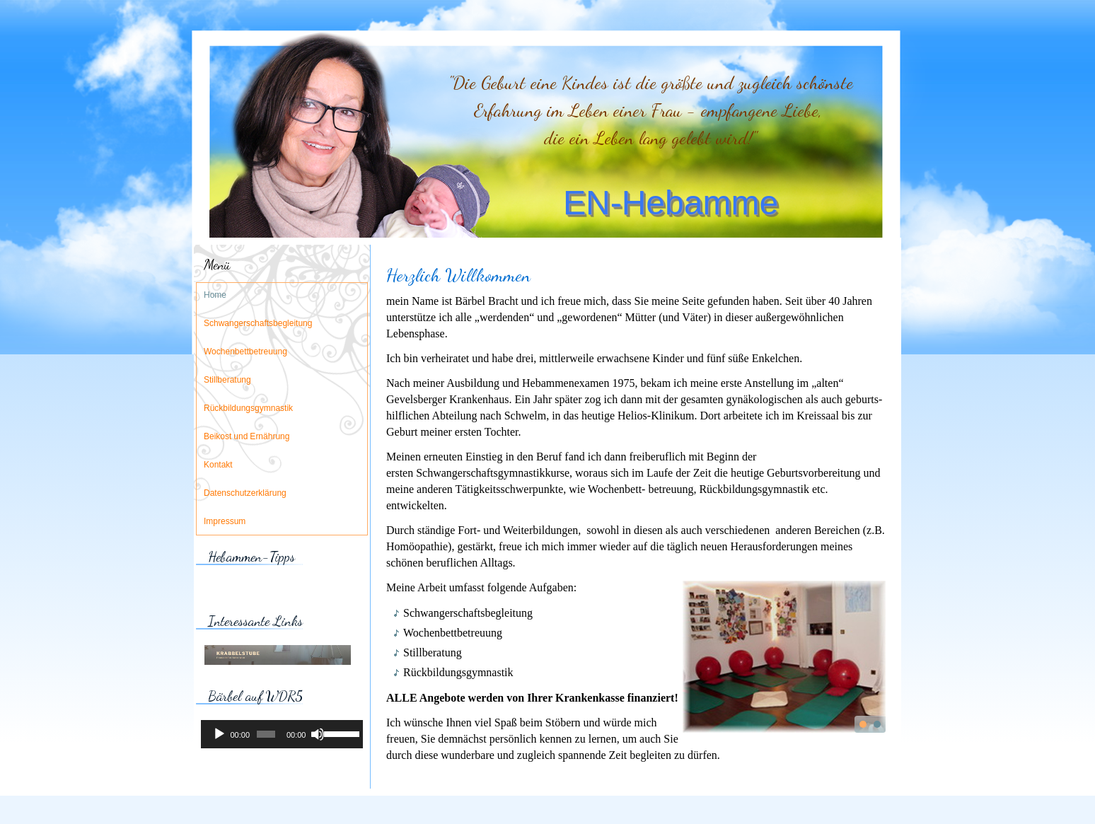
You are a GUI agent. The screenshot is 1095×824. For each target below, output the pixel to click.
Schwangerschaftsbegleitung (258, 324)
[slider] (266, 734)
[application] (282, 734)
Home (215, 296)
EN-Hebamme (670, 202)
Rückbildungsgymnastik (248, 409)
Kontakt (218, 465)
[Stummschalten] (318, 734)
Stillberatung (227, 380)
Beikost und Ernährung (246, 437)
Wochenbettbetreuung (245, 352)
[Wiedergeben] (219, 734)
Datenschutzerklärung (245, 494)
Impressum (224, 522)
